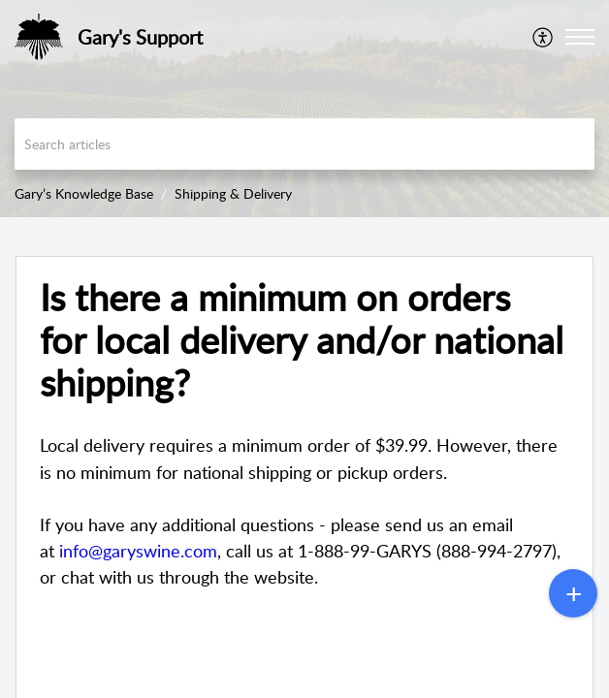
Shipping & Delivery (233, 193)
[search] (304, 144)
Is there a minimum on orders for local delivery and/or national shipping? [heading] (301, 339)
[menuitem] (543, 37)
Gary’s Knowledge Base (84, 193)
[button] (543, 37)
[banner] (304, 108)
